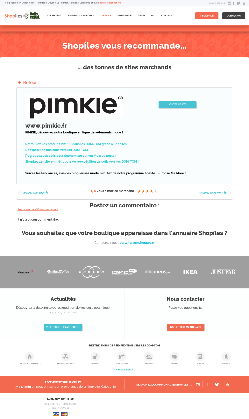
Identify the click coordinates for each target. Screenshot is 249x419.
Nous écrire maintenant (185, 327)
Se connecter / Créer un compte (38, 209)
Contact (166, 15)
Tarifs (141, 15)
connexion (234, 15)
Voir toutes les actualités (63, 327)
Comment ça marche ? (80, 15)
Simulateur (124, 15)
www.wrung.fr (35, 193)
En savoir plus (125, 369)
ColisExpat (54, 15)
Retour (30, 82)
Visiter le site (177, 104)
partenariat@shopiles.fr (137, 243)
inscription (207, 15)
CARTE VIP (105, 15)
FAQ (153, 15)
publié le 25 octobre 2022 (63, 313)
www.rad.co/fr (212, 193)
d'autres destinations (110, 3)
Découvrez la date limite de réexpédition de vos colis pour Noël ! (63, 307)
